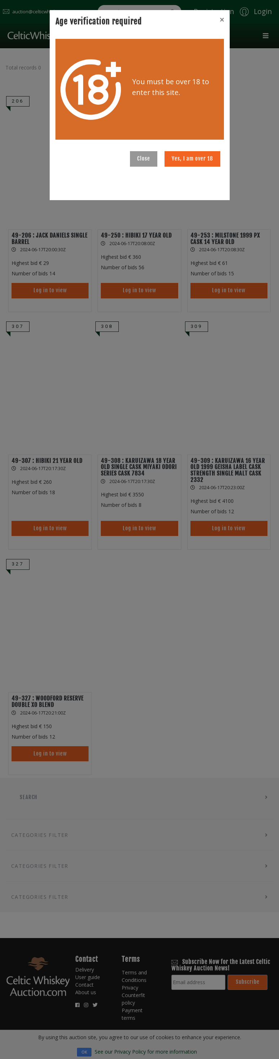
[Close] (222, 20)
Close (143, 158)
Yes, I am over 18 (192, 158)
